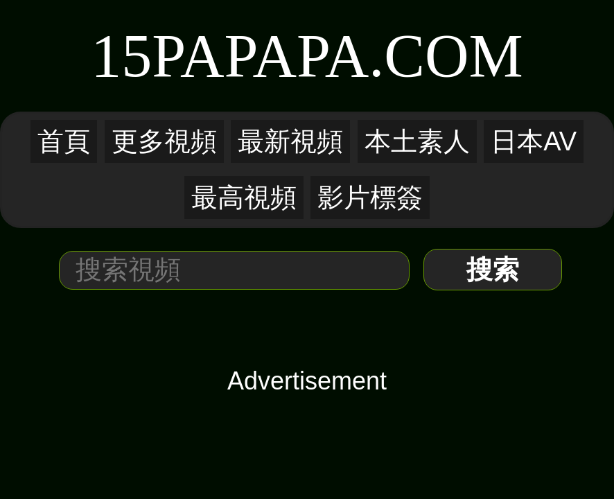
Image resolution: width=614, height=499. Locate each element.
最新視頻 (290, 141)
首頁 (63, 141)
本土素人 (417, 141)
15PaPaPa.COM (307, 55)
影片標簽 (370, 197)
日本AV (534, 141)
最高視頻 (244, 197)
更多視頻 (164, 141)
